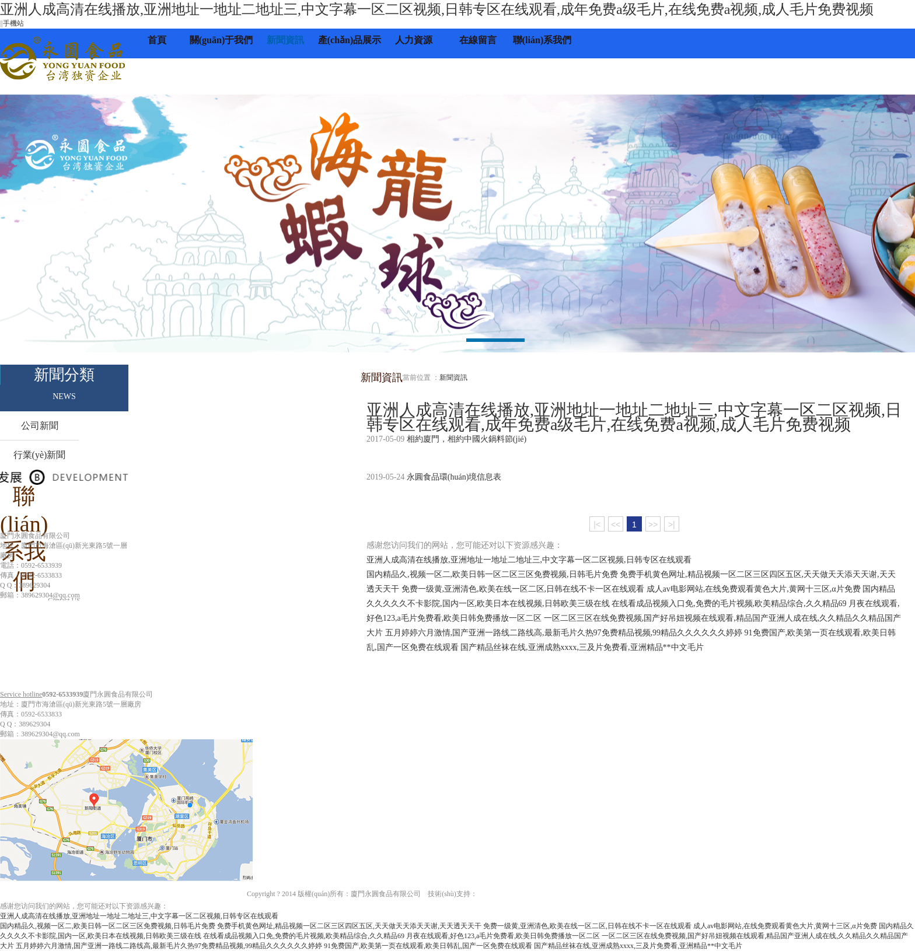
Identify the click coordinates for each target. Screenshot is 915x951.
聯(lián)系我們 (542, 40)
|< (596, 524)
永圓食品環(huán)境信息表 (454, 477)
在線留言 (478, 40)
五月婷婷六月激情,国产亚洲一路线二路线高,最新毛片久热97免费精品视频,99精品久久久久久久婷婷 (564, 632)
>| (671, 524)
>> (653, 524)
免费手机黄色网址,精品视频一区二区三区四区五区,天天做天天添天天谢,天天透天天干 (349, 926)
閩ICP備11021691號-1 (634, 894)
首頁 (157, 40)
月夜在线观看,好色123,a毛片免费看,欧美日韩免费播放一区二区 (503, 936)
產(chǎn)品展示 (350, 40)
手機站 (13, 23)
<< (615, 524)
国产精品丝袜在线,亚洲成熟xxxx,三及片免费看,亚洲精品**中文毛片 (582, 647)
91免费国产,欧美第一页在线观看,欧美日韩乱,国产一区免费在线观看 (428, 946)
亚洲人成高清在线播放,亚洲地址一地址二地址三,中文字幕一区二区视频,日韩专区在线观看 (529, 559)
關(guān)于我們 (221, 40)
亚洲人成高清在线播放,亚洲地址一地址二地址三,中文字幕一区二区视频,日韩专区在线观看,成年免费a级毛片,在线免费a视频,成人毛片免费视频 (437, 9)
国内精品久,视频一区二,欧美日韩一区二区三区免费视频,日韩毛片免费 (492, 574)
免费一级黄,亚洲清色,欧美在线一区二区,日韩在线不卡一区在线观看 (523, 589)
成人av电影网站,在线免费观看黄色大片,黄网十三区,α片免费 (754, 589)
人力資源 (413, 40)
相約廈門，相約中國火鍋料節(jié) (466, 439)
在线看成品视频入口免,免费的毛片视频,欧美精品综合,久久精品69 (729, 603)
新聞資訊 (285, 40)
